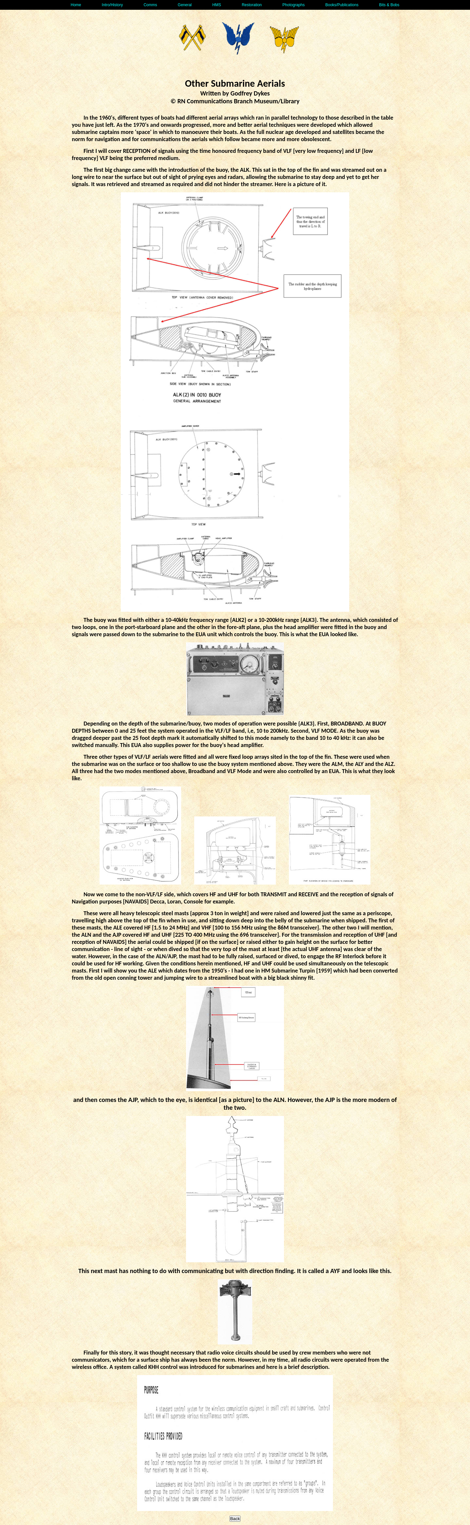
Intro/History (112, 5)
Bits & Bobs (389, 5)
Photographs (293, 5)
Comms (150, 5)
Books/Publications (341, 5)
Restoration (252, 5)
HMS (216, 5)
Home (75, 5)
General (185, 5)
